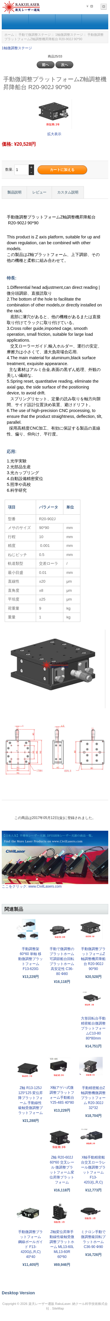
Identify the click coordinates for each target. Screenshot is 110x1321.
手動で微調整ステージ (34, 34)
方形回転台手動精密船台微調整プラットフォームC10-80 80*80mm (93, 1028)
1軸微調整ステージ (69, 34)
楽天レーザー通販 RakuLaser (49, 1303)
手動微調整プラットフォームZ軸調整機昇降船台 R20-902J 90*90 (93, 959)
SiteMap (58, 1308)
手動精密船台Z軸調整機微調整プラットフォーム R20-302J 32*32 (93, 1098)
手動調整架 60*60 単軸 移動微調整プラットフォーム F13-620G (30, 959)
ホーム (9, 34)
